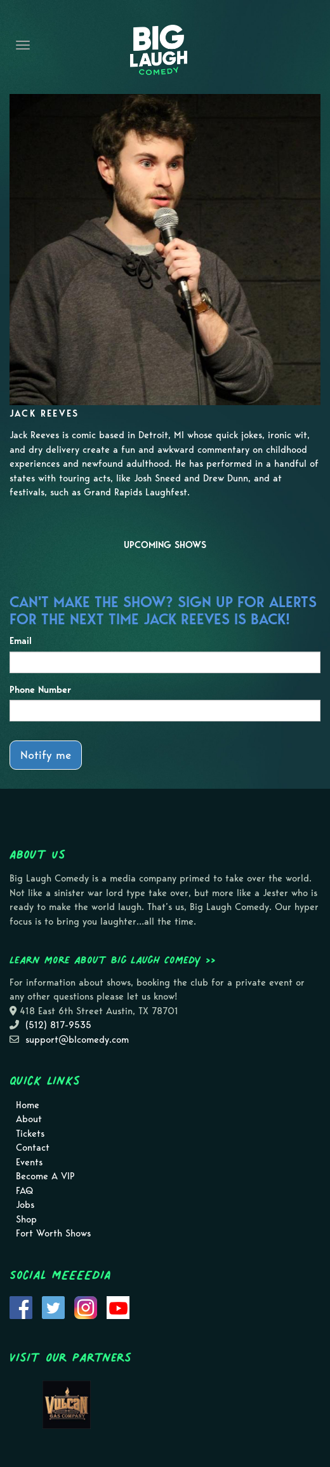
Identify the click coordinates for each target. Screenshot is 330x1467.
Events (29, 1162)
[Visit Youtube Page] (118, 1306)
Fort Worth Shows (53, 1233)
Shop (26, 1219)
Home (27, 1105)
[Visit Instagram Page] (85, 1306)
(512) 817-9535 (58, 1025)
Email (21, 640)
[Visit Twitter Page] (53, 1306)
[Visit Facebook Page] (21, 1306)
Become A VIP (45, 1176)
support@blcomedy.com (77, 1039)
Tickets (30, 1133)
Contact (33, 1147)
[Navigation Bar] (23, 45)
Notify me (45, 754)
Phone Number (40, 689)
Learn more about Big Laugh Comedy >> (113, 959)
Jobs (25, 1204)
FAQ (24, 1190)
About (29, 1119)
